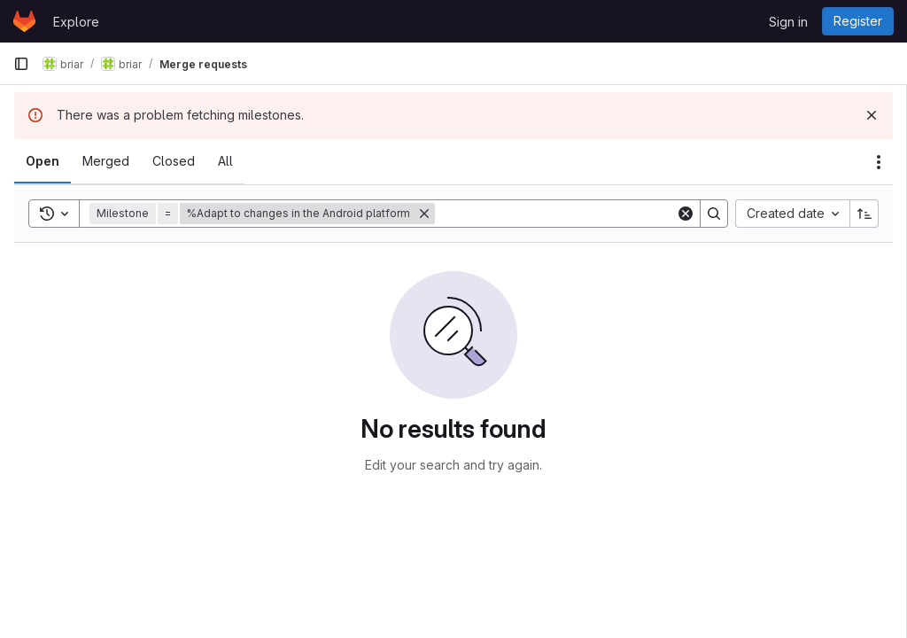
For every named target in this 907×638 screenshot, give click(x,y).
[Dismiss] (871, 115)
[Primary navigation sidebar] (21, 64)
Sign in (788, 21)
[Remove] (424, 213)
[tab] (42, 161)
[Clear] (685, 213)
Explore (76, 21)
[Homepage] (24, 21)
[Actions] (878, 162)
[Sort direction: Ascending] (864, 213)
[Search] (555, 213)
